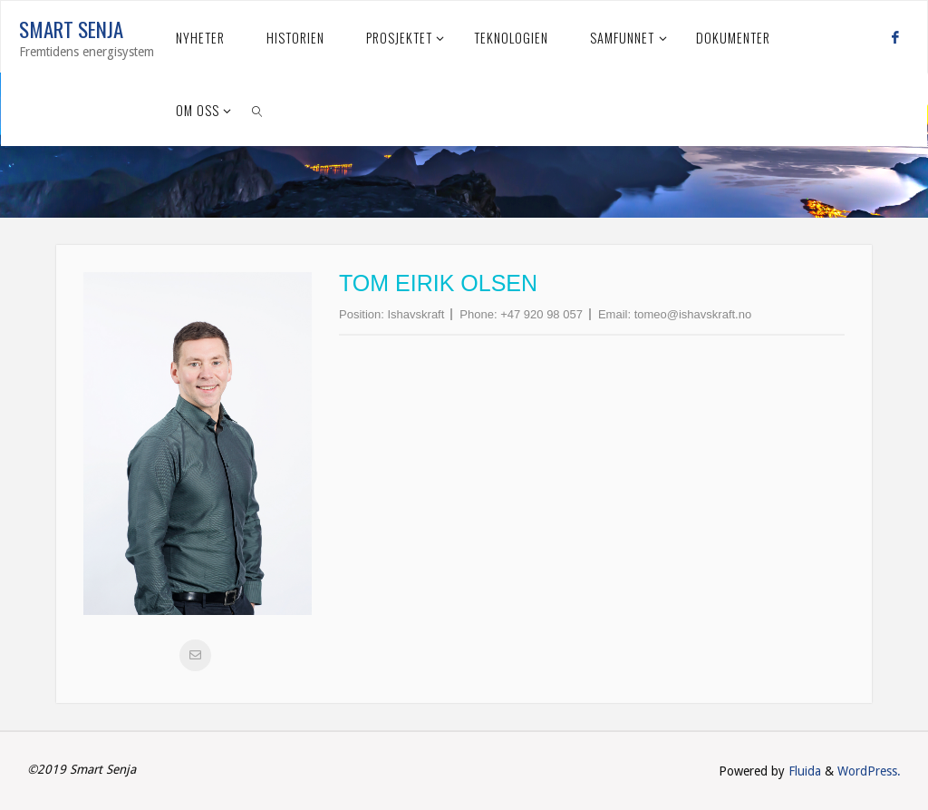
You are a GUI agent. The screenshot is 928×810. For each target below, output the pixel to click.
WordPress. (869, 771)
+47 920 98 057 (541, 314)
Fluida (803, 771)
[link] (258, 109)
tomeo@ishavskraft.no (693, 314)
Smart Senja (71, 29)
